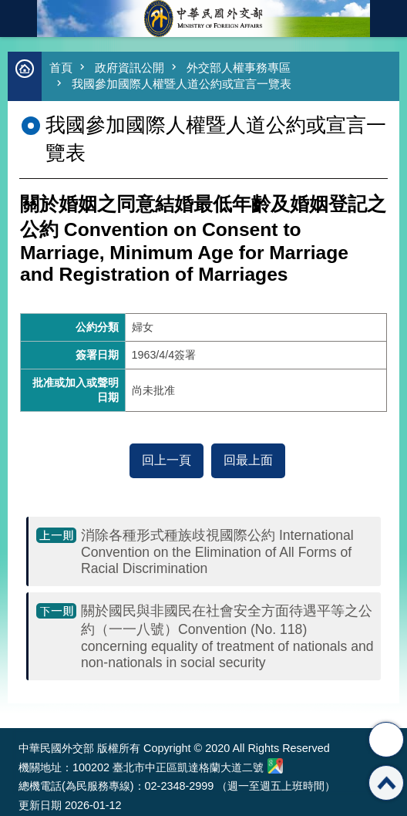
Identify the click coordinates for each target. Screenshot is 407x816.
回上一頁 (166, 460)
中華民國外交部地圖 (275, 766)
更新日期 (40, 805)
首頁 (60, 67)
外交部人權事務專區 (239, 67)
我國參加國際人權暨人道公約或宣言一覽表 (181, 83)
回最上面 (248, 460)
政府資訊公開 (129, 67)
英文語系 (388, 18)
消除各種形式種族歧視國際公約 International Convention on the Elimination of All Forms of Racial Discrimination (217, 552)
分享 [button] (386, 739)
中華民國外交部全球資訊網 (203, 18)
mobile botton (18, 18)
